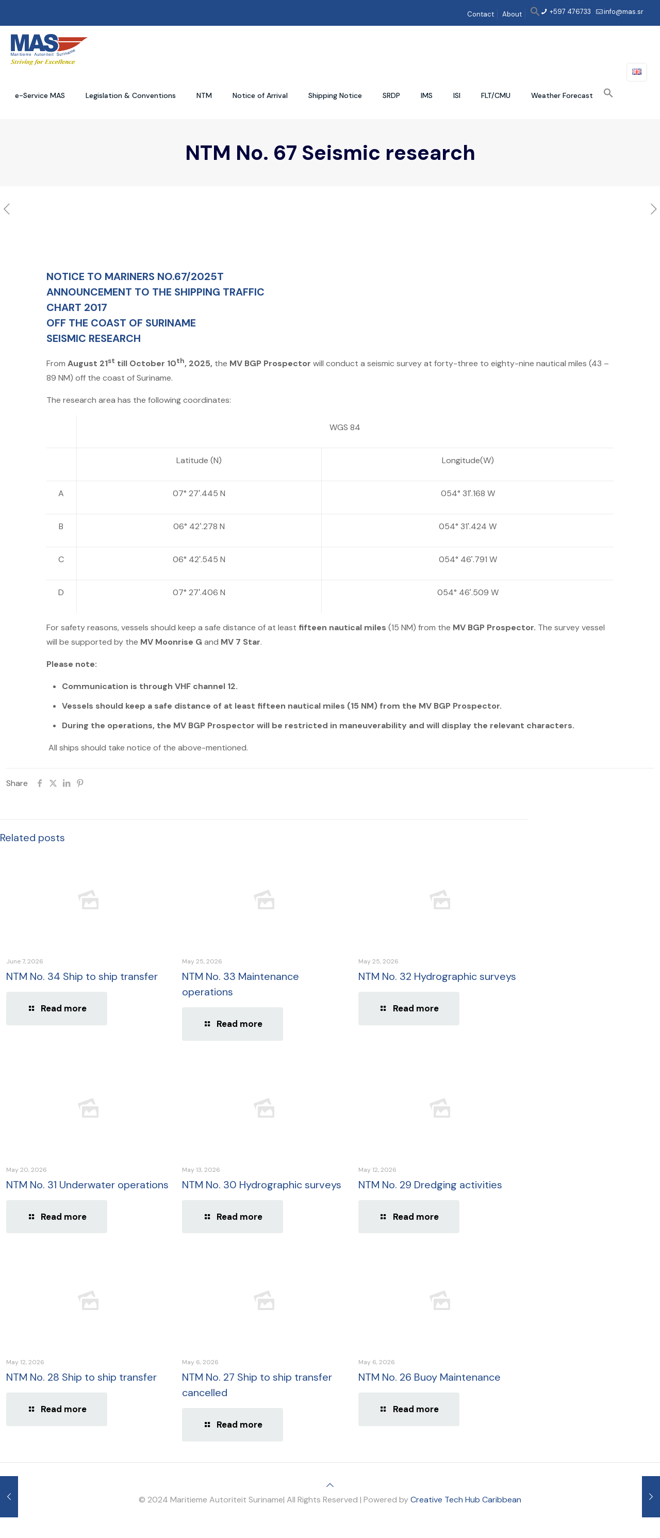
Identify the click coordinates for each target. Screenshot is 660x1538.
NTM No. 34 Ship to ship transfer (82, 976)
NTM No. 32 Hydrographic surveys (437, 976)
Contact (480, 14)
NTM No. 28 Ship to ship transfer (81, 1377)
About (512, 14)
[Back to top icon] (330, 1485)
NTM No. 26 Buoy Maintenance (429, 1377)
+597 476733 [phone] (569, 11)
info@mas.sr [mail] (624, 11)
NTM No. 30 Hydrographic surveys (261, 1184)
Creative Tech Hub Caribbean (465, 1499)
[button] (535, 14)
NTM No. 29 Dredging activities (430, 1184)
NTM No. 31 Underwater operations (87, 1184)
